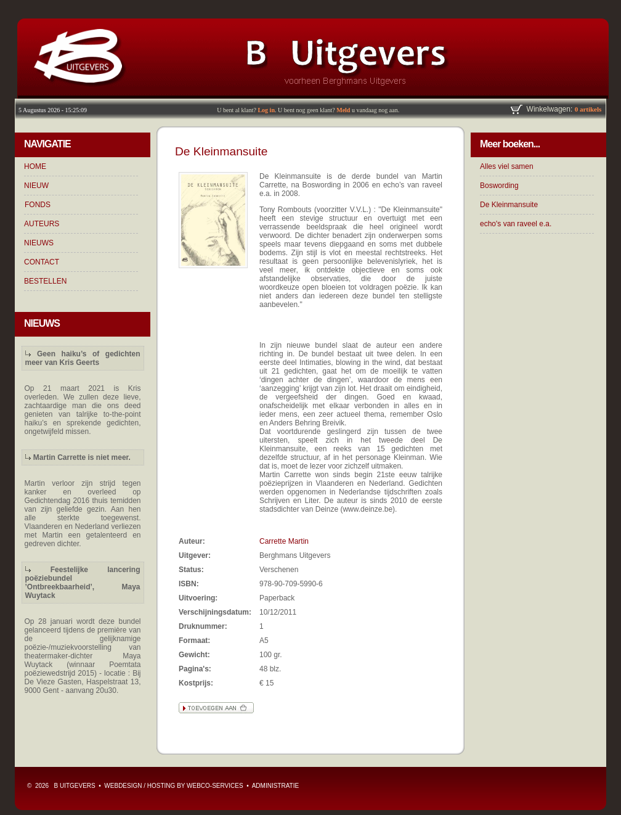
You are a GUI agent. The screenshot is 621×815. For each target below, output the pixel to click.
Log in (266, 110)
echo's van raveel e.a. (515, 223)
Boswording (499, 185)
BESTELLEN (45, 281)
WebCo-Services (215, 785)
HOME (35, 166)
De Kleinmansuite (509, 204)
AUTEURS (41, 223)
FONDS (38, 204)
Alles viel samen (507, 166)
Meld (343, 110)
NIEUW (36, 185)
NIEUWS (39, 243)
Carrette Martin (284, 541)
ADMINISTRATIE (275, 785)
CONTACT (41, 262)
